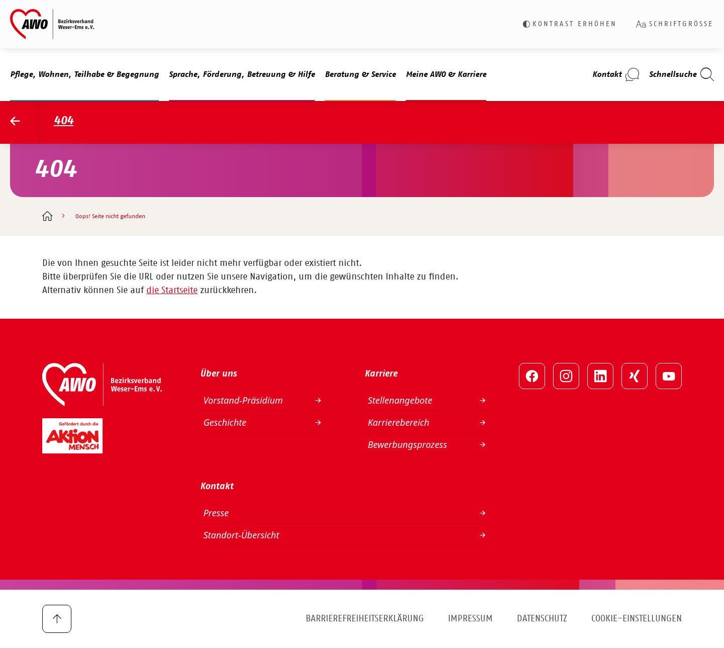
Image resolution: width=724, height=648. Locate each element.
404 (63, 121)
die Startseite (172, 290)
